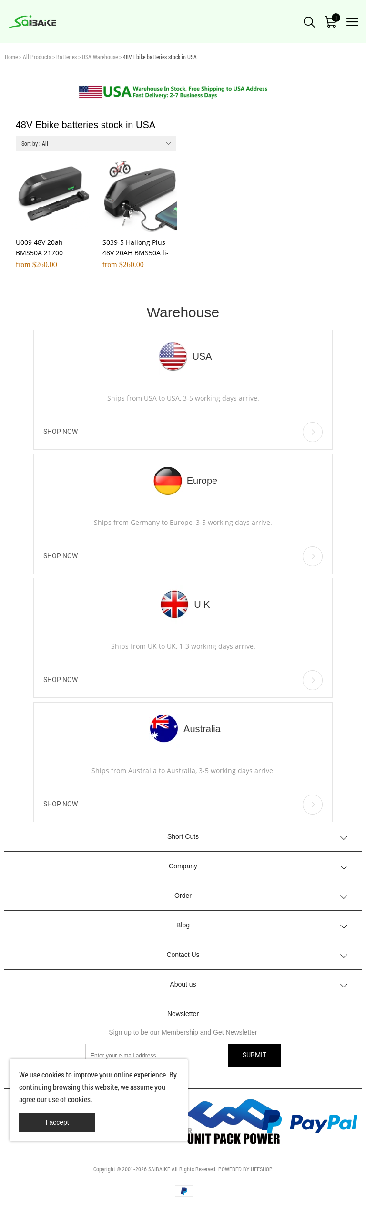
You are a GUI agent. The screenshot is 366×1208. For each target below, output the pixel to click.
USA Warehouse (100, 56)
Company (183, 866)
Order (183, 895)
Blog (183, 925)
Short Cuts (183, 836)
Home (11, 56)
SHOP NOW (183, 432)
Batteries (66, 56)
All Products (37, 56)
